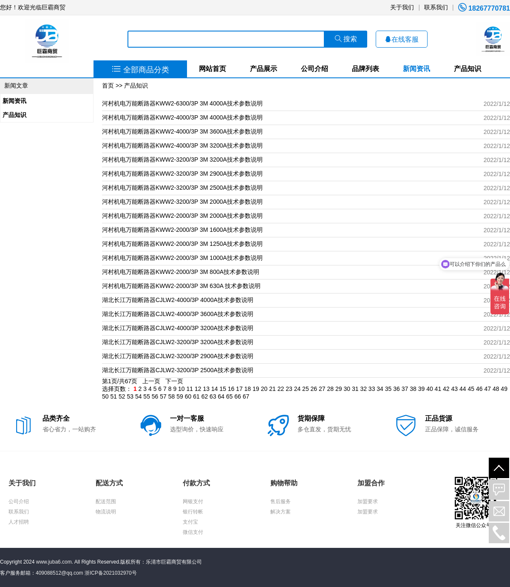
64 (221, 396)
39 (421, 388)
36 (396, 388)
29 (338, 388)
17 (239, 388)
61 (196, 396)
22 (281, 388)
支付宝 (190, 522)
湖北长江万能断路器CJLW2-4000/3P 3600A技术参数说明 (177, 314)
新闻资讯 (416, 68)
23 (289, 388)
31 (355, 388)
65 (229, 396)
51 (113, 396)
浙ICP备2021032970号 (111, 573)
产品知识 (467, 68)
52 (122, 396)
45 (471, 388)
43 (454, 388)
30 (346, 388)
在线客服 (402, 39)
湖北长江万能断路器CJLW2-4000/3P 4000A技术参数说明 (177, 299)
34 (380, 388)
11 (190, 388)
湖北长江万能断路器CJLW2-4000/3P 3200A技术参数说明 (177, 328)
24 (297, 388)
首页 (108, 85)
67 (246, 396)
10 (181, 388)
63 (213, 396)
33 (371, 388)
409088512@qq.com (59, 573)
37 (405, 388)
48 (496, 388)
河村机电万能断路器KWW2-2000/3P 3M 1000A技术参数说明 (182, 257)
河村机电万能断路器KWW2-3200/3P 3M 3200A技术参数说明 (182, 159)
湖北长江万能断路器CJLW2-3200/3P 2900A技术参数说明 (177, 356)
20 (264, 388)
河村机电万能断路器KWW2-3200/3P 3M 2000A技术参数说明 (182, 201)
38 (413, 388)
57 (163, 396)
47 (487, 388)
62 (204, 396)
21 (272, 388)
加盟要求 (367, 501)
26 (314, 388)
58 (171, 396)
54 (138, 396)
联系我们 (436, 7)
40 (429, 388)
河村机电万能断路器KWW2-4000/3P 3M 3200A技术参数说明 (182, 145)
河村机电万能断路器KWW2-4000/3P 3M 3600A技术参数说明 (182, 131)
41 (438, 388)
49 (504, 388)
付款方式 (196, 483)
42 (446, 388)
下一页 (174, 381)
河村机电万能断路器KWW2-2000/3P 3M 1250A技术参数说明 (182, 243)
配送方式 (109, 483)
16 (231, 388)
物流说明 (106, 512)
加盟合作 (371, 483)
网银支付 (193, 501)
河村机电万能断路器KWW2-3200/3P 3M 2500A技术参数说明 (182, 187)
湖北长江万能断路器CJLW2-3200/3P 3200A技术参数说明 (177, 342)
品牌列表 (365, 68)
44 (462, 388)
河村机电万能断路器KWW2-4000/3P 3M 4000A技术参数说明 (182, 117)
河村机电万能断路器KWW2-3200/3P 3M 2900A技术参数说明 (182, 173)
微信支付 (193, 532)
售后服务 (280, 501)
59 (179, 396)
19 (255, 388)
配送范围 (106, 501)
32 (363, 388)
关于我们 (402, 7)
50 (105, 396)
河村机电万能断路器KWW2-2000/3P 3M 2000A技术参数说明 (182, 215)
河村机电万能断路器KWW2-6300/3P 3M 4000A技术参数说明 (182, 103)
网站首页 (212, 68)
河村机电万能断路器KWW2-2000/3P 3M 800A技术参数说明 (180, 271)
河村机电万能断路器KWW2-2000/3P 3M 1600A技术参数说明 (182, 229)
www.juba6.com (54, 562)
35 (388, 388)
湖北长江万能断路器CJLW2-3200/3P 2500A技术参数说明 (177, 370)
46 (479, 388)
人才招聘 (18, 522)
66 (238, 396)
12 (198, 388)
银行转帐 (193, 512)
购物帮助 (284, 483)
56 (155, 396)
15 (222, 388)
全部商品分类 (140, 70)
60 (188, 396)
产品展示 (263, 68)
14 (214, 388)
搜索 (346, 39)
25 (305, 388)
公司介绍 (314, 68)
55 (146, 396)
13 (206, 388)
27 (322, 388)
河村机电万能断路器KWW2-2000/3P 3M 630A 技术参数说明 (181, 285)
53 (130, 396)
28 (330, 388)
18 (247, 388)
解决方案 (280, 512)
